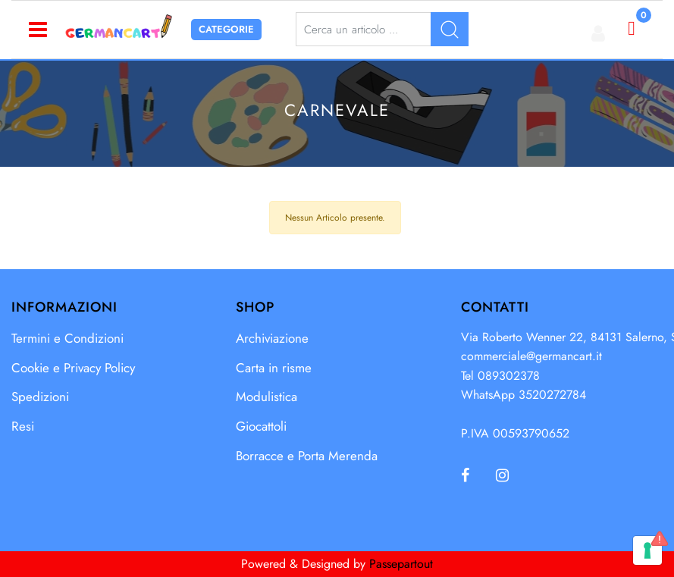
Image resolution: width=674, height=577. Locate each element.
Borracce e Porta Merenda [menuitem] (307, 456)
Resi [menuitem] (22, 426)
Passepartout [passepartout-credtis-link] (401, 563)
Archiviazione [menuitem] (272, 338)
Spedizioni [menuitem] (40, 396)
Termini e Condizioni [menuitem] (67, 338)
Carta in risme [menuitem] (274, 368)
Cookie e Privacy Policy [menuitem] (73, 368)
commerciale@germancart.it (531, 356)
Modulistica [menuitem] (266, 396)
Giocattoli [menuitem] (261, 426)
